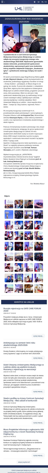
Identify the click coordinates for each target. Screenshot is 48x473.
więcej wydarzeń (24, 462)
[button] (17, 1)
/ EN (44, 2)
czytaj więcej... (38, 336)
